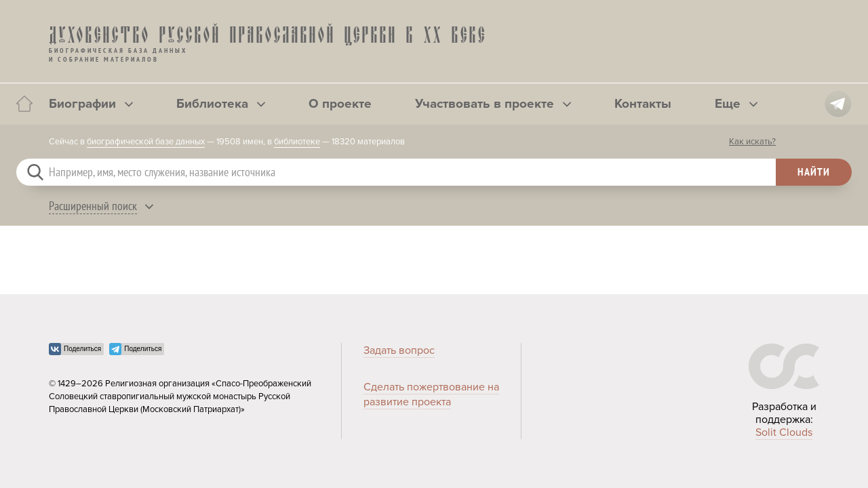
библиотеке (297, 141)
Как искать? (752, 141)
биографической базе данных (146, 141)
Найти (813, 171)
